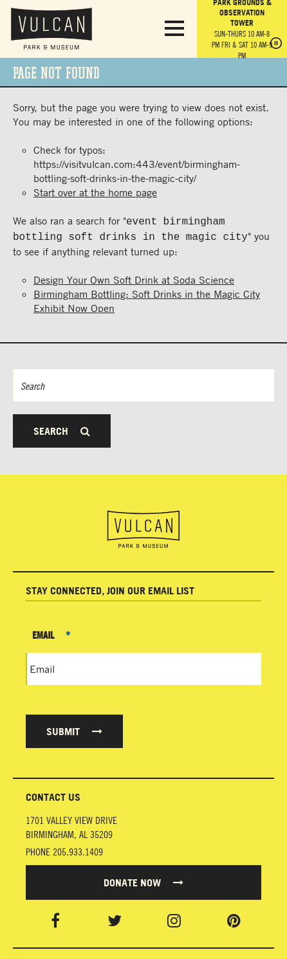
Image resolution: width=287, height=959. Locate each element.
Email (51, 632)
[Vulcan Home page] (143, 527)
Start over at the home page (95, 192)
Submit (74, 728)
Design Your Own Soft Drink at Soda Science (133, 277)
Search (61, 428)
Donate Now (143, 879)
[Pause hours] (276, 44)
